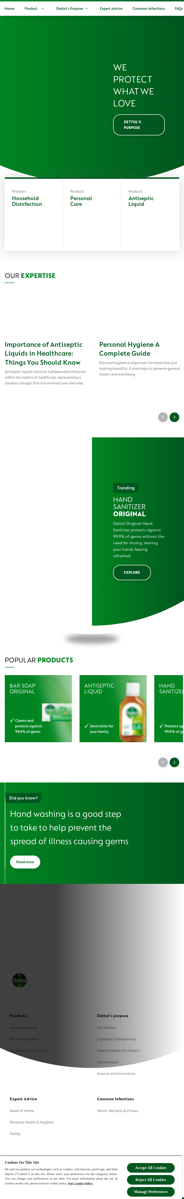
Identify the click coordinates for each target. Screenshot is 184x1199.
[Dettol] (8, 9)
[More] (161, 8)
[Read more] (25, 864)
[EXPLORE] (132, 574)
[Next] (174, 418)
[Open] (177, 9)
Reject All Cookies (150, 1180)
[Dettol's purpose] (139, 125)
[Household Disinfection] (34, 216)
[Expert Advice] (131, 8)
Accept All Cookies (151, 1168)
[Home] (29, 8)
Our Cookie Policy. (80, 1183)
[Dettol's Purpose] (89, 8)
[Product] (55, 8)
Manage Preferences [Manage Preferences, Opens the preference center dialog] (151, 1192)
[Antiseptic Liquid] (150, 216)
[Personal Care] (92, 216)
